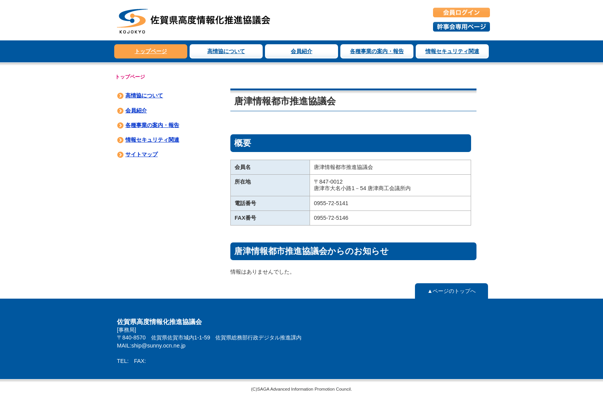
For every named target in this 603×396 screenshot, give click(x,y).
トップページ (151, 51)
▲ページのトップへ (451, 291)
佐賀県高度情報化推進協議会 (194, 20)
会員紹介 (301, 51)
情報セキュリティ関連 (452, 51)
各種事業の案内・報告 (377, 51)
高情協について (226, 51)
